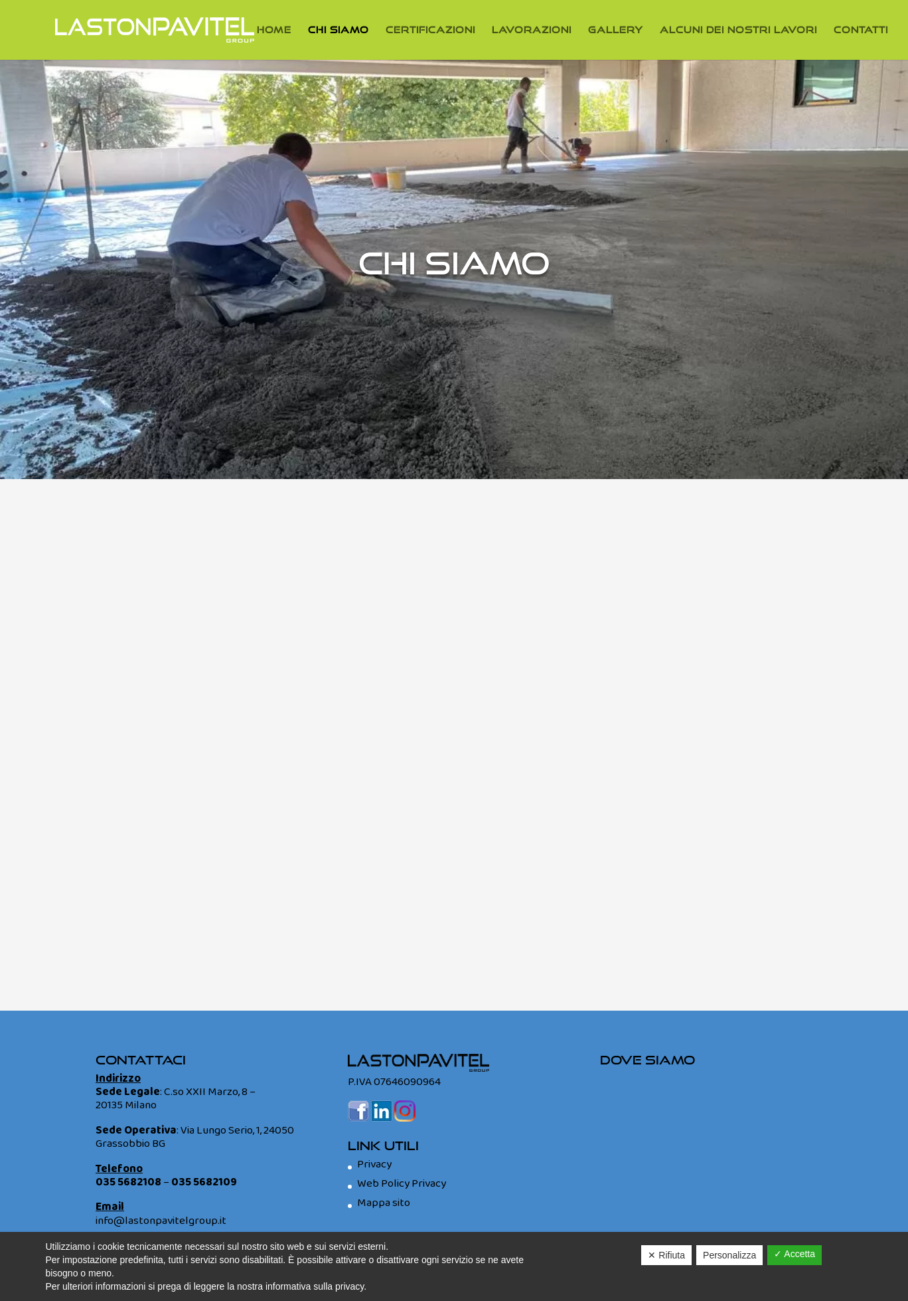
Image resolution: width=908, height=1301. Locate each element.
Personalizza (729, 1255)
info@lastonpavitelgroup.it (161, 1221)
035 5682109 (204, 1182)
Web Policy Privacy (401, 1184)
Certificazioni (430, 30)
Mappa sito (383, 1203)
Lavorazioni (531, 30)
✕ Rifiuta (666, 1255)
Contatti (861, 30)
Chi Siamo (338, 30)
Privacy (374, 1164)
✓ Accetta (794, 1254)
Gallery (615, 30)
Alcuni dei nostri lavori (738, 30)
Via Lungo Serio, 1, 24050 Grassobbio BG (195, 1137)
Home (274, 30)
